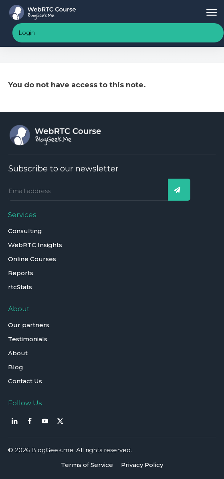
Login (26, 32)
